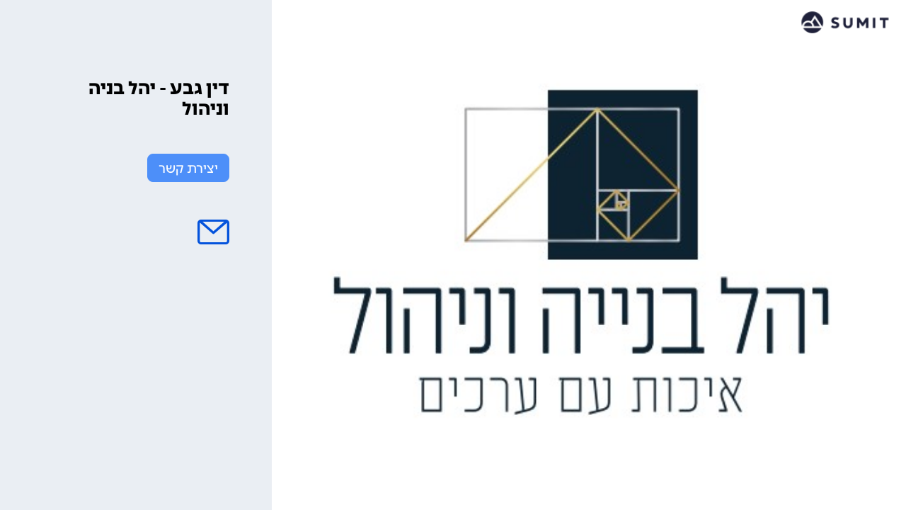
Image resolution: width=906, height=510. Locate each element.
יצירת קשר (188, 168)
